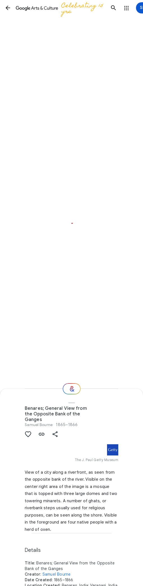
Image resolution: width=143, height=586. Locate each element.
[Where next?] (72, 388)
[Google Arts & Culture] (61, 8)
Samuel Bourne (39, 424)
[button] (8, 8)
